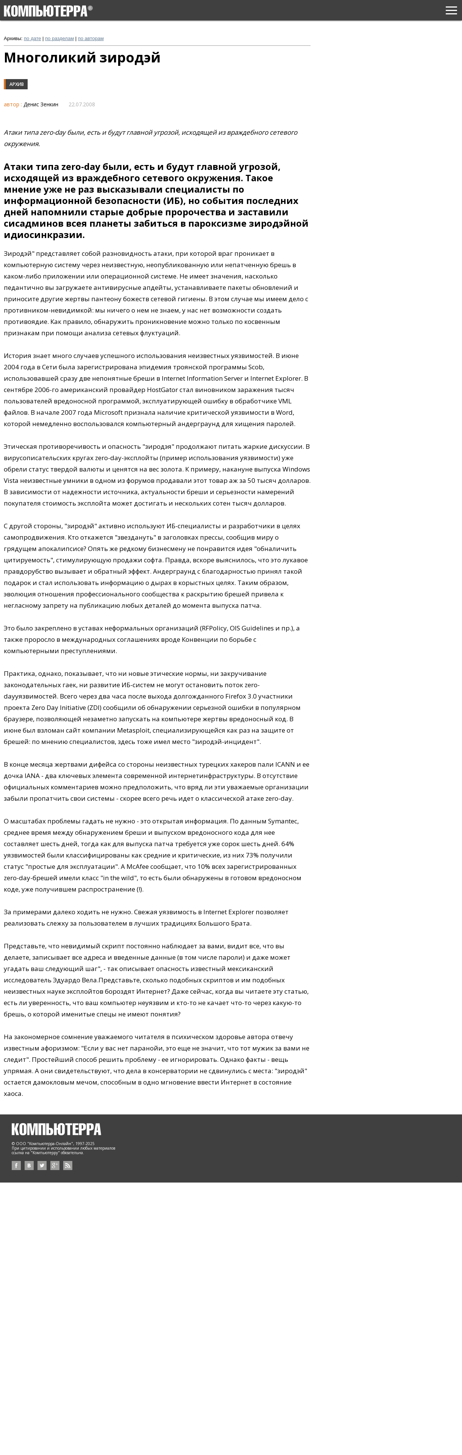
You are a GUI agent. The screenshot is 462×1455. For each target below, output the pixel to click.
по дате (32, 38)
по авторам (91, 38)
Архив (16, 84)
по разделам (59, 38)
